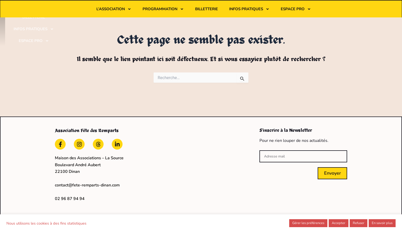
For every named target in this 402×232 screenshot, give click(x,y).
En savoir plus (382, 223)
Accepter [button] (338, 223)
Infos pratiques (281, 11)
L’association (145, 11)
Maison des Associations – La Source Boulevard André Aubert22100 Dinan (89, 163)
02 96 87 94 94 (70, 197)
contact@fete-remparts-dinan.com (87, 184)
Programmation (195, 11)
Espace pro (328, 11)
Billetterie (238, 12)
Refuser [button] (358, 223)
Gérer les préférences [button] (308, 223)
